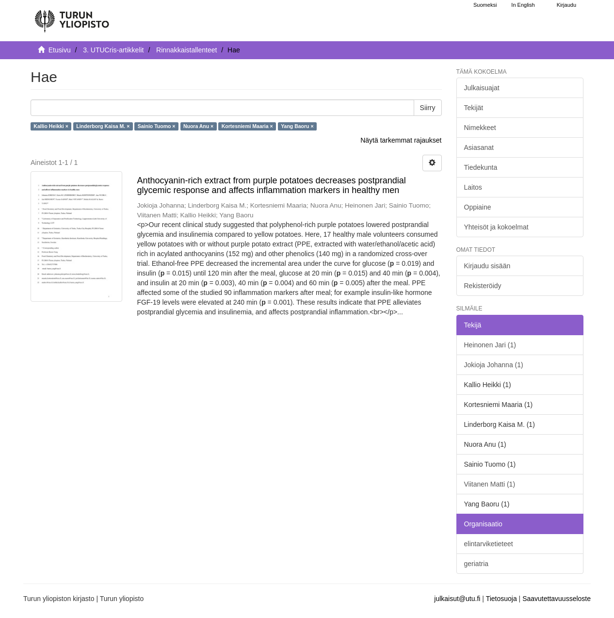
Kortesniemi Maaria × (247, 126)
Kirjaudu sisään (487, 266)
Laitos (473, 187)
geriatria (476, 564)
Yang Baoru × (297, 126)
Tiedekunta (481, 167)
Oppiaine (477, 207)
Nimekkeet (480, 127)
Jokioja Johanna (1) (493, 365)
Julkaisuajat (482, 88)
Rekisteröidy (482, 286)
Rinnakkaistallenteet (186, 50)
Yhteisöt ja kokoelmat (496, 227)
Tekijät (474, 108)
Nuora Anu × (198, 126)
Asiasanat (479, 147)
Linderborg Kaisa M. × (102, 126)
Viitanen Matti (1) (490, 484)
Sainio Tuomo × (157, 126)
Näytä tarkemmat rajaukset (400, 140)
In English (522, 5)
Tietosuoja (501, 598)
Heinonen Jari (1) (490, 345)
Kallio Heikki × (50, 126)
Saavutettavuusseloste (556, 598)
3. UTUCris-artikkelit (113, 50)
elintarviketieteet (488, 544)
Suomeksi (485, 5)
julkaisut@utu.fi (457, 598)
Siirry (428, 108)
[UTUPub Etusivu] (71, 17)
